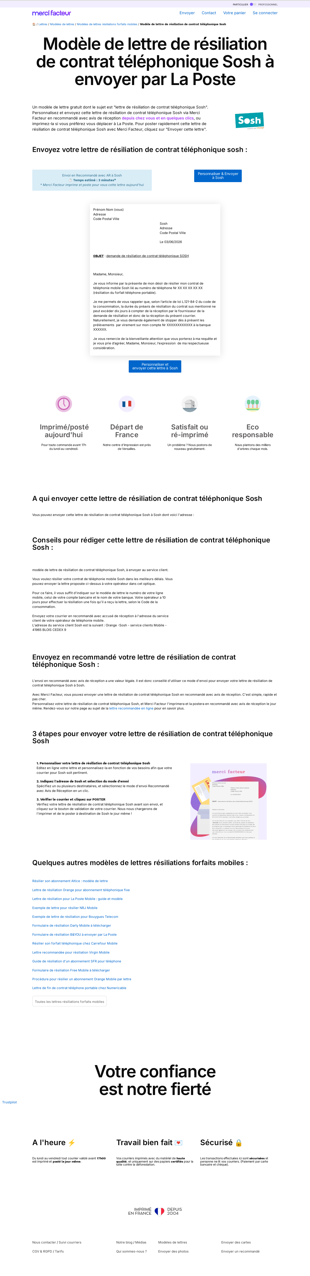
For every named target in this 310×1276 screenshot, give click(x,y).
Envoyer (187, 13)
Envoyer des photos (173, 1251)
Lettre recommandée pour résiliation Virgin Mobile (71, 952)
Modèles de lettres (62, 24)
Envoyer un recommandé (240, 1251)
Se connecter (265, 13)
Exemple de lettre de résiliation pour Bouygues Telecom (75, 917)
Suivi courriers (70, 1242)
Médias (140, 1242)
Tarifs (59, 1251)
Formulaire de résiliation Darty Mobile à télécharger (71, 925)
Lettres (43, 24)
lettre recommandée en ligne (131, 708)
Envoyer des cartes (236, 1242)
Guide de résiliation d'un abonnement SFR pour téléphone (76, 961)
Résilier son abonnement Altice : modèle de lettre (70, 881)
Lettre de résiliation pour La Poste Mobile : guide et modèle (77, 899)
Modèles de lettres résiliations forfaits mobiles (107, 24)
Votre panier (234, 13)
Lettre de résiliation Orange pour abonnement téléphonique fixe (81, 890)
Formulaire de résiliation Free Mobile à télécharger (71, 970)
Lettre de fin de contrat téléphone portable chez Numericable (79, 988)
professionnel (264, 4)
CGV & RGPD (42, 1251)
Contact (209, 13)
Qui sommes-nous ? (131, 1251)
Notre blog (124, 1242)
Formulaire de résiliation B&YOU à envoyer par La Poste (74, 934)
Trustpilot (9, 1102)
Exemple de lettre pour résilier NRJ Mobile (65, 908)
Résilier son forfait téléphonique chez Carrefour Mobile (75, 943)
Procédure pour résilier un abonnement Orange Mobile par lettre (81, 979)
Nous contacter (44, 1242)
